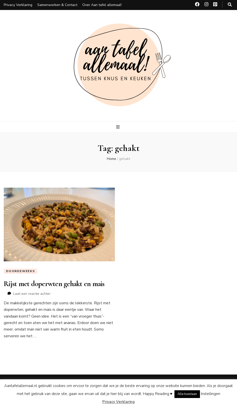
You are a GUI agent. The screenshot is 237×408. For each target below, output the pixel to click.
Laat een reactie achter (32, 293)
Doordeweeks (20, 271)
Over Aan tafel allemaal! (102, 4)
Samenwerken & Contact (57, 4)
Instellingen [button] (210, 393)
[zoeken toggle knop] (230, 4)
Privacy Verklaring (18, 4)
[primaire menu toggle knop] (118, 127)
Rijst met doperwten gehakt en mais (54, 283)
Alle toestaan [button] (187, 394)
